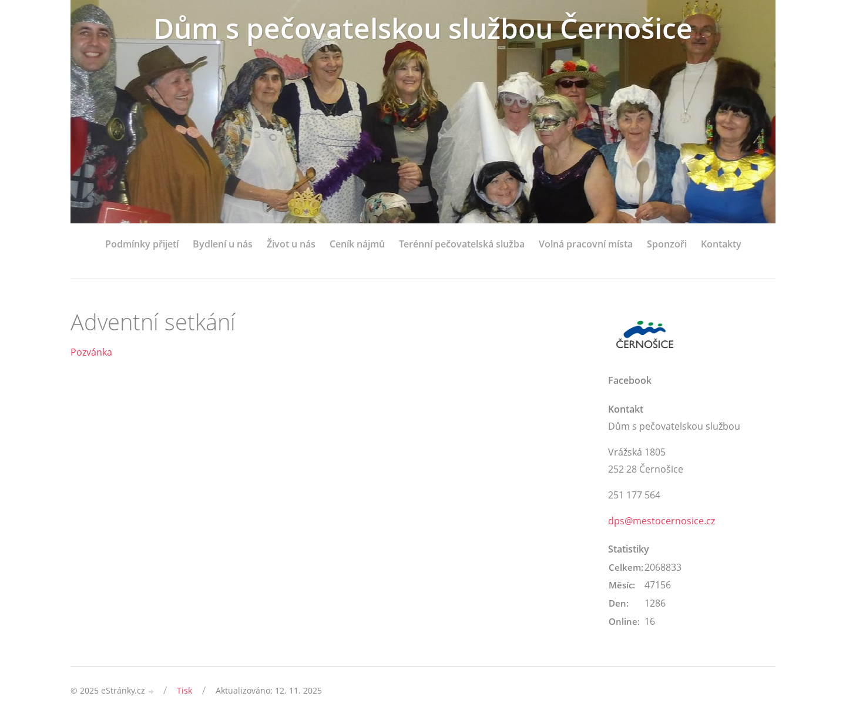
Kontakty (721, 243)
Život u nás (291, 243)
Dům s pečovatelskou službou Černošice (423, 28)
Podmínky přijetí (142, 243)
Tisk (184, 690)
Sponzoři (667, 243)
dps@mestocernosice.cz (661, 520)
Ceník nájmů (357, 243)
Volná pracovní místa (586, 243)
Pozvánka (91, 352)
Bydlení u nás (223, 243)
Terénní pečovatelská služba (462, 243)
